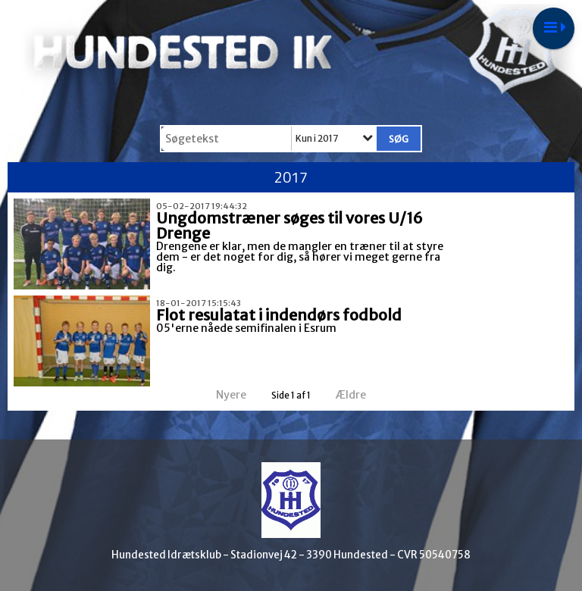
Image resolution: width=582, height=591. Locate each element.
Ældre (361, 395)
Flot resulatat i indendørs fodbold (279, 314)
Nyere (222, 395)
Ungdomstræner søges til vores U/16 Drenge (289, 225)
